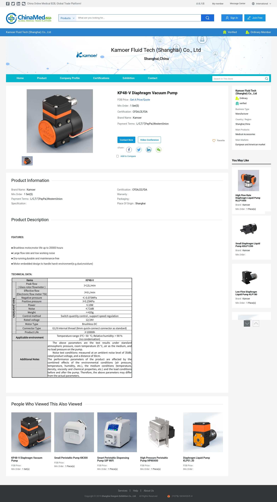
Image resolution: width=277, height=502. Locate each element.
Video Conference (149, 140)
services (122, 490)
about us (149, 490)
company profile (70, 78)
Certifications (101, 78)
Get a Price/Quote (140, 99)
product (41, 78)
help (135, 490)
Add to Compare (126, 156)
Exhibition (129, 78)
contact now (126, 140)
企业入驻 (200, 3)
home (20, 78)
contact (152, 78)
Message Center (237, 3)
